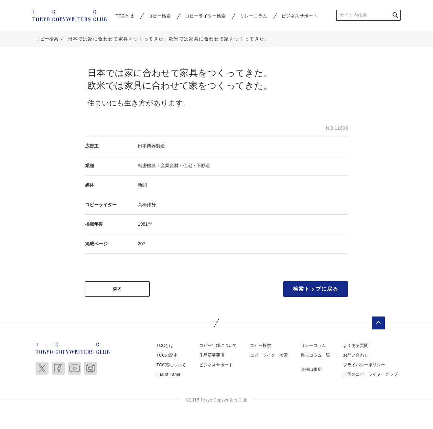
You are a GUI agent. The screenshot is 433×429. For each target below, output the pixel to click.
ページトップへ (378, 322)
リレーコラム (253, 15)
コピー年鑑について (218, 345)
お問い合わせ (355, 355)
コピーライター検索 (205, 15)
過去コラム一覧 (315, 355)
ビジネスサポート (299, 15)
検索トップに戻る (316, 289)
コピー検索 (159, 15)
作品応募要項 (211, 355)
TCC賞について (171, 364)
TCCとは (124, 15)
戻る (118, 289)
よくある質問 (355, 345)
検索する (395, 15)
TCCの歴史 (167, 355)
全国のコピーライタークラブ (370, 374)
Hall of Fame (168, 374)
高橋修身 (147, 204)
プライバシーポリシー (364, 364)
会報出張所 (311, 369)
